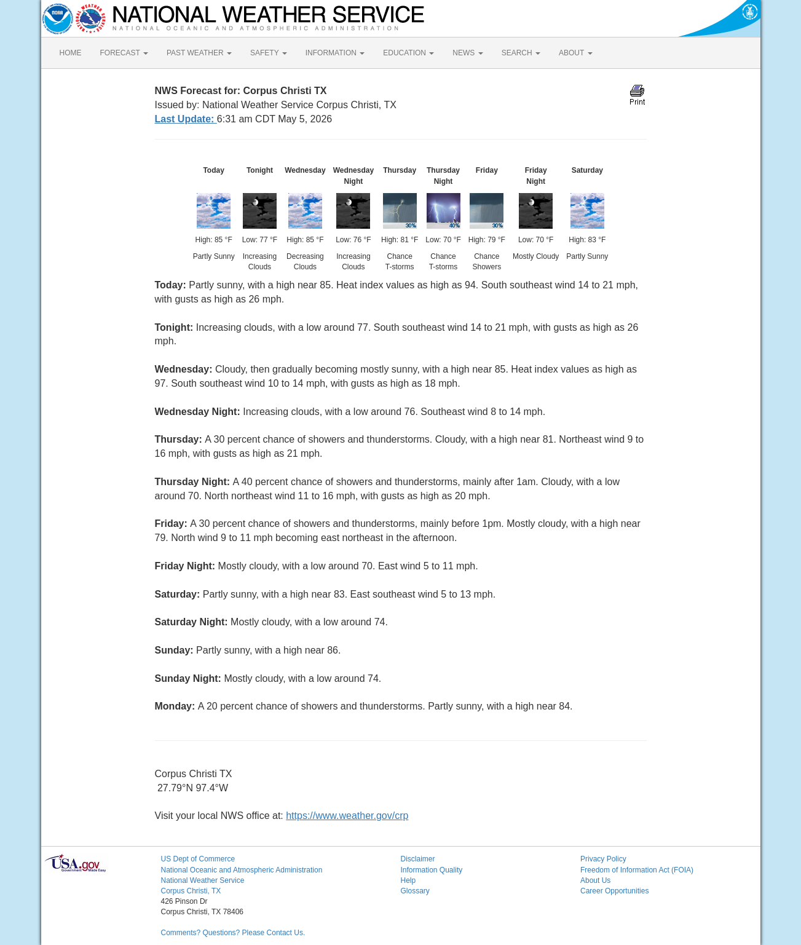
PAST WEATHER (199, 53)
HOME (71, 53)
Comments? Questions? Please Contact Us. (233, 932)
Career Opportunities (614, 891)
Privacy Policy (603, 859)
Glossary (415, 891)
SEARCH (521, 53)
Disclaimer (418, 859)
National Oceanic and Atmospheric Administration (242, 870)
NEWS (467, 53)
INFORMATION (335, 53)
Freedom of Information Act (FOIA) (636, 870)
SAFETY (268, 53)
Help (408, 880)
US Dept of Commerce (198, 859)
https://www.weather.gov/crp (347, 815)
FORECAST (124, 53)
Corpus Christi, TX (191, 891)
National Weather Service (203, 880)
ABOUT (575, 53)
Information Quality (432, 870)
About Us (595, 880)
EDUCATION (408, 53)
